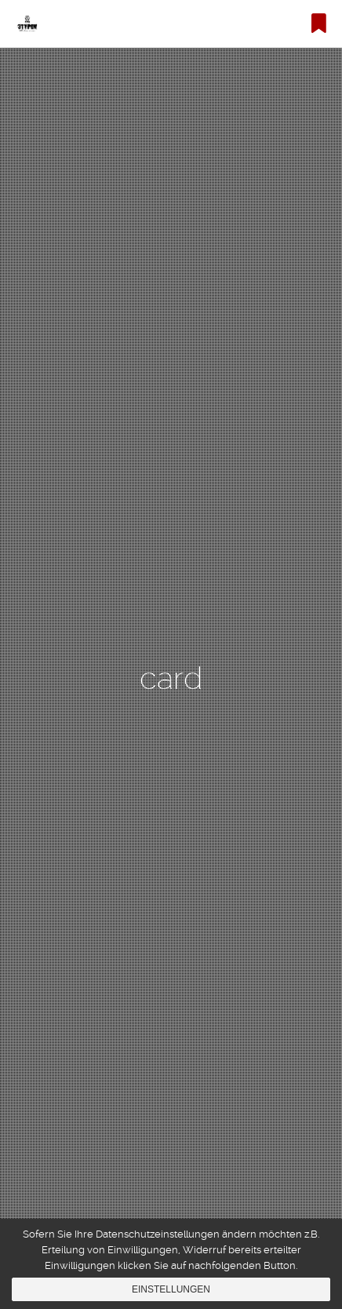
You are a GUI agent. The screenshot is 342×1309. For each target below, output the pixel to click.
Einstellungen (171, 1289)
